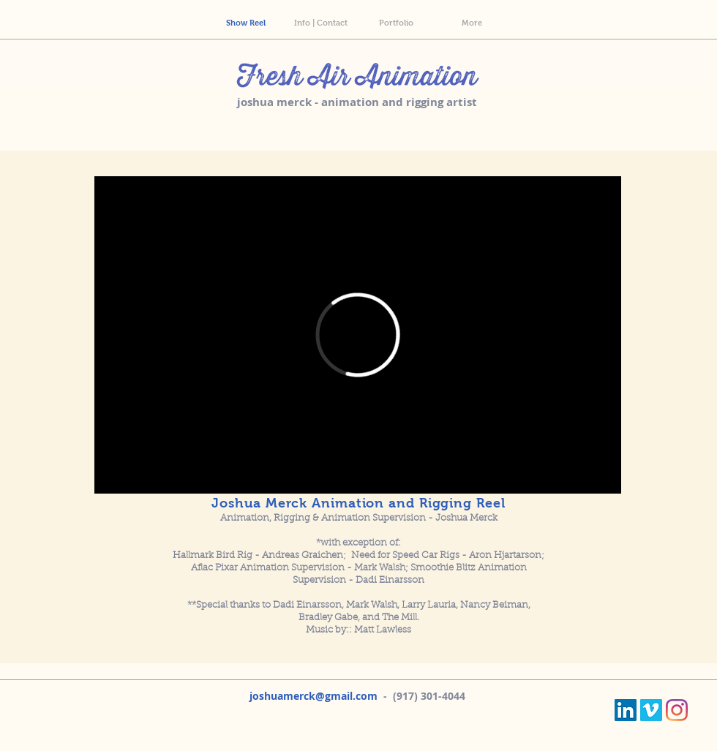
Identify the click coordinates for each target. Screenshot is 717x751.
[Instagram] (677, 710)
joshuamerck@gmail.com (313, 696)
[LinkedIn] (626, 710)
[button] (471, 22)
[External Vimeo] (357, 335)
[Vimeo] (651, 710)
